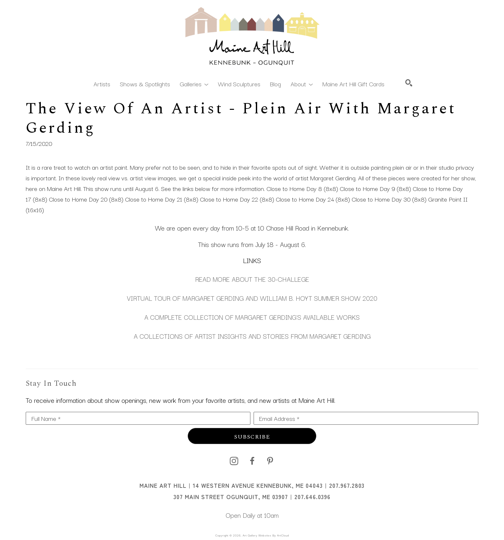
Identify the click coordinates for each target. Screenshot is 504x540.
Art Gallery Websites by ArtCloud (266, 535)
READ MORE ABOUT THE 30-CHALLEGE (252, 279)
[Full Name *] (138, 418)
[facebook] (252, 461)
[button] (194, 83)
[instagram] (234, 461)
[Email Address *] (366, 418)
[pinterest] (270, 461)
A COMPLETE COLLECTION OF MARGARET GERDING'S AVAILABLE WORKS (252, 317)
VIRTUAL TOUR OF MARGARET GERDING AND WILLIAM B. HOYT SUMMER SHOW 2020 (252, 298)
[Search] (408, 82)
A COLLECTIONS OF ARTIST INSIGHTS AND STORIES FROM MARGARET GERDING (252, 336)
